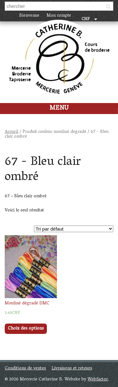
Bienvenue (29, 16)
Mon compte (59, 16)
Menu (59, 108)
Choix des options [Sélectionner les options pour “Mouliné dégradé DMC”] (26, 328)
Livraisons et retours (72, 368)
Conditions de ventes (25, 368)
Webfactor (97, 379)
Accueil (11, 132)
